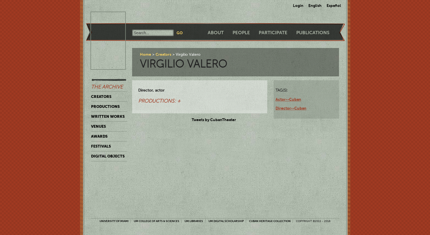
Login (298, 5)
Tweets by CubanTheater (214, 120)
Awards (99, 136)
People (241, 32)
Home (145, 54)
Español (334, 5)
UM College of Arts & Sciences (156, 221)
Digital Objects (108, 156)
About (216, 32)
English (315, 5)
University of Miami (114, 221)
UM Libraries (194, 221)
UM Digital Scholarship (226, 221)
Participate (273, 32)
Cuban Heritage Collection (270, 221)
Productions (105, 106)
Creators (101, 96)
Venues (98, 126)
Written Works (108, 116)
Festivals (101, 146)
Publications (312, 32)
